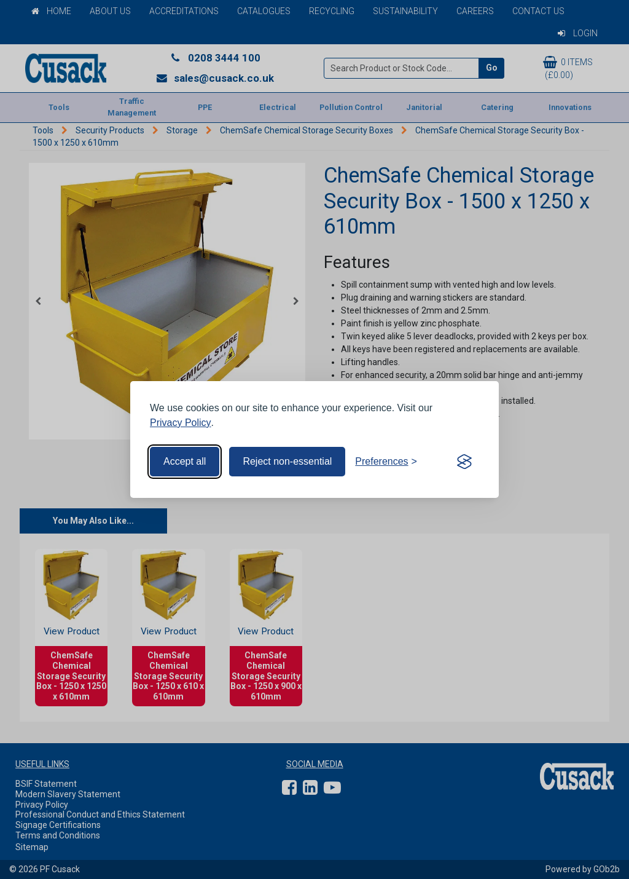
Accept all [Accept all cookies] (184, 461)
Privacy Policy (180, 422)
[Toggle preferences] (386, 461)
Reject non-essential (287, 461)
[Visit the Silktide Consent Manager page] (464, 461)
